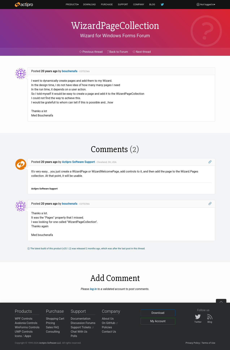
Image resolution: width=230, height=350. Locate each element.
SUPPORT (123, 4)
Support (78, 311)
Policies (107, 327)
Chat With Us (79, 331)
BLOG (152, 4)
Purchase (55, 311)
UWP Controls (24, 331)
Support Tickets (82, 327)
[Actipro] (24, 4)
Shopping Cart (55, 318)
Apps (28, 336)
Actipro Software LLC (50, 343)
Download (157, 313)
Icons (18, 336)
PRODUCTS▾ (72, 4)
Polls (74, 336)
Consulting (53, 331)
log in (93, 289)
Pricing (50, 323)
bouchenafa (69, 71)
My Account (158, 321)
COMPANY (138, 4)
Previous (91, 52)
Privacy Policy (193, 343)
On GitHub (110, 323)
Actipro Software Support (78, 162)
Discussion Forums (83, 323)
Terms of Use (208, 343)
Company (111, 311)
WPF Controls (23, 318)
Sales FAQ (52, 327)
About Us (108, 318)
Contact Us (109, 331)
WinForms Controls (27, 327)
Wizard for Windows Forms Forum (115, 35)
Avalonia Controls (26, 323)
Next (142, 52)
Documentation (80, 318)
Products (23, 311)
